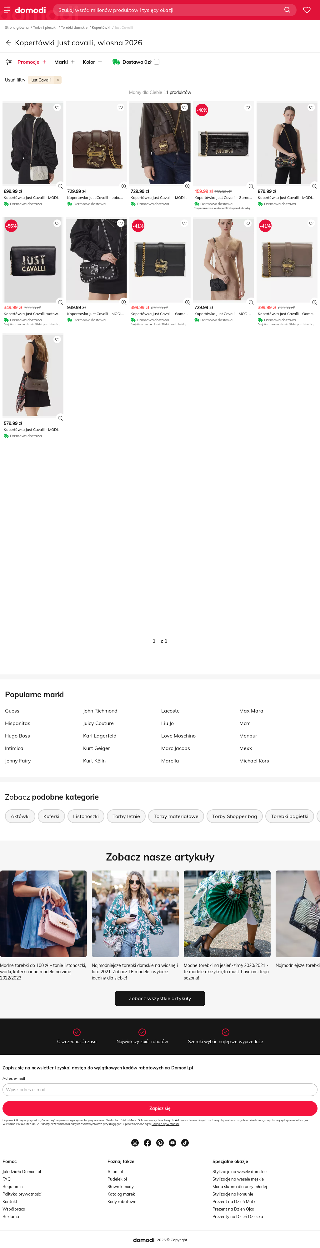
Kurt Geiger (96, 748)
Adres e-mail (13, 1078)
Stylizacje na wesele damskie (239, 1171)
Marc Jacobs (175, 748)
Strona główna (17, 27)
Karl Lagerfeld (100, 736)
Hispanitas (17, 723)
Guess (12, 711)
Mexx (245, 748)
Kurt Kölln (94, 760)
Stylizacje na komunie (232, 1193)
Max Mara (251, 711)
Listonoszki (86, 816)
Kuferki (51, 816)
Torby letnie (126, 816)
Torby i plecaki (45, 27)
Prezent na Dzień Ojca (233, 1208)
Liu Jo (167, 723)
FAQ (6, 1178)
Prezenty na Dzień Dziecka (237, 1216)
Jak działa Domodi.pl (21, 1171)
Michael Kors (254, 760)
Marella (170, 760)
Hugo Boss (17, 736)
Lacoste (170, 711)
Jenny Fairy (18, 760)
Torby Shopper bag (234, 816)
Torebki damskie (74, 27)
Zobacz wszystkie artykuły (160, 998)
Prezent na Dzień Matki (234, 1201)
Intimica (14, 748)
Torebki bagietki (289, 816)
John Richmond (100, 711)
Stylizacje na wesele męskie (238, 1178)
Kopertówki (101, 27)
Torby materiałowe (176, 816)
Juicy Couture (98, 723)
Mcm (245, 723)
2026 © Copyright (172, 1239)
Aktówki (20, 816)
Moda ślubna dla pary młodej (239, 1186)
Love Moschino (178, 736)
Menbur (248, 736)
